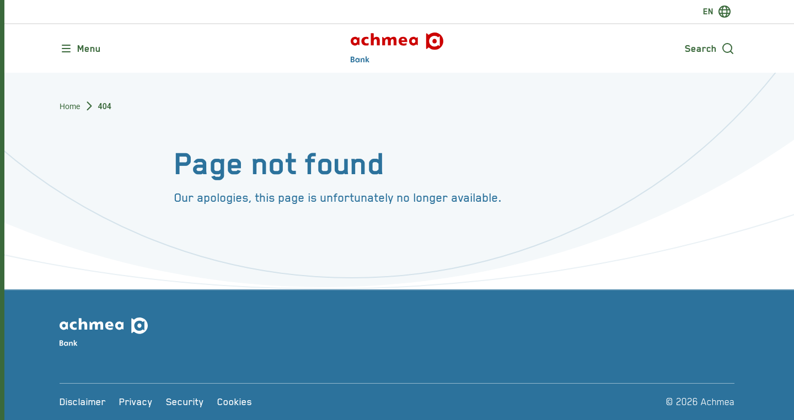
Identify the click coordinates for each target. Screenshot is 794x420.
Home (70, 106)
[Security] (185, 402)
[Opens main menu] (80, 48)
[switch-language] (717, 11)
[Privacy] (136, 402)
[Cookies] (234, 402)
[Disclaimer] (83, 402)
